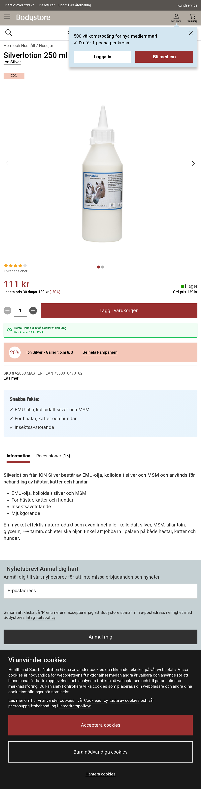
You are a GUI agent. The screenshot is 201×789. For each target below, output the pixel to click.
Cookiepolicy (96, 700)
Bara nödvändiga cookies (100, 752)
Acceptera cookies (100, 725)
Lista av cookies (125, 700)
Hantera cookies (100, 774)
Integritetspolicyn (75, 706)
